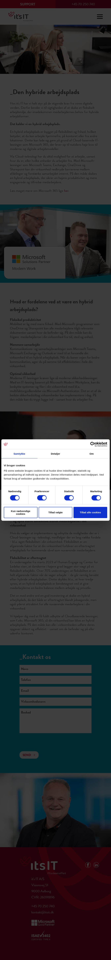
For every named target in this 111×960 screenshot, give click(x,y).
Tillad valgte (55, 512)
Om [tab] (92, 453)
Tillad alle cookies (90, 512)
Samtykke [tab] (19, 453)
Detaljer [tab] (55, 453)
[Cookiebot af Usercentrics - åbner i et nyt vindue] (92, 444)
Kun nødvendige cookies (20, 512)
